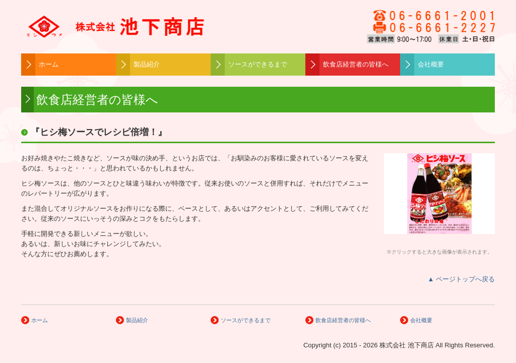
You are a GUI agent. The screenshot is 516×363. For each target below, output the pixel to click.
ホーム (48, 64)
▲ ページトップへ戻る (461, 279)
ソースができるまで (257, 64)
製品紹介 (147, 64)
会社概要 (431, 64)
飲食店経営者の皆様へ (356, 64)
